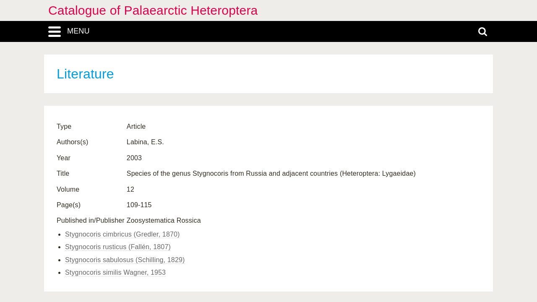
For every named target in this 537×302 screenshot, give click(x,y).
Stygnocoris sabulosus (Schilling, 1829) (125, 259)
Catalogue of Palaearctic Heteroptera (153, 10)
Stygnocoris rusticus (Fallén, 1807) (118, 246)
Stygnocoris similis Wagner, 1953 (115, 272)
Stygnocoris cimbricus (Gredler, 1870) (122, 234)
